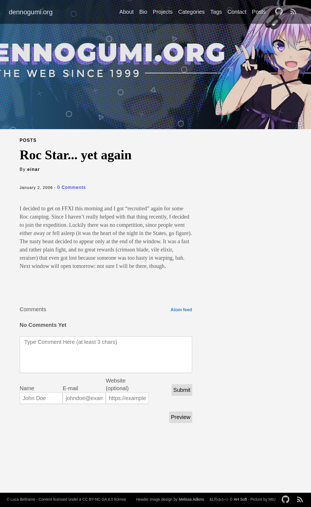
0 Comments (71, 187)
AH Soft (240, 499)
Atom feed (181, 309)
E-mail (70, 388)
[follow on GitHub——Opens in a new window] (281, 12)
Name (27, 388)
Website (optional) (117, 381)
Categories (191, 12)
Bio (143, 12)
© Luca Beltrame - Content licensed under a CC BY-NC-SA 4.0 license (66, 499)
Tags (216, 12)
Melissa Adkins (191, 499)
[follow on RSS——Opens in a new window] (295, 12)
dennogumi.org (31, 12)
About (126, 12)
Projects (163, 12)
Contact (236, 12)
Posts (259, 12)
